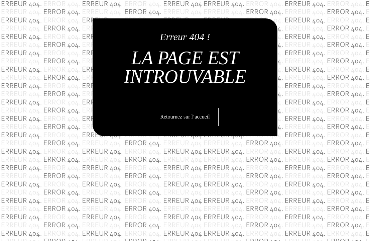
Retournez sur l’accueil (185, 116)
